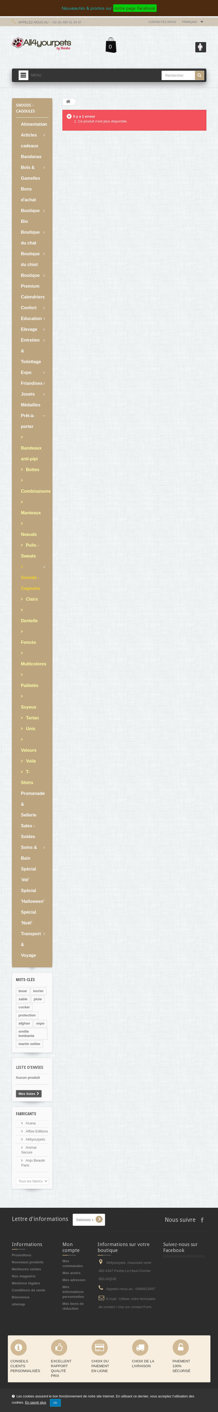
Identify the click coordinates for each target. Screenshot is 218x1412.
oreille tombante (27, 1033)
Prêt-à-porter (28, 421)
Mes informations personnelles (73, 1292)
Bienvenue (21, 1297)
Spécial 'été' (28, 874)
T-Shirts (27, 777)
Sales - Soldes (28, 831)
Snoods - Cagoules (31, 583)
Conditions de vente (28, 1290)
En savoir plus (35, 1402)
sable (23, 999)
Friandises (32, 383)
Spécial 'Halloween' (33, 896)
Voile (30, 761)
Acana (30, 1123)
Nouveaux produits (28, 1262)
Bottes (32, 469)
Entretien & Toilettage (31, 351)
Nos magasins (24, 1276)
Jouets (28, 394)
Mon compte (71, 1247)
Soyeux (28, 707)
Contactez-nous (162, 21)
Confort (29, 307)
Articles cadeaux (29, 140)
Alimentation (34, 124)
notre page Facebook (135, 8)
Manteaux (31, 513)
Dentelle (29, 620)
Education (31, 318)
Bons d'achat (28, 194)
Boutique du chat (30, 237)
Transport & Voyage (31, 944)
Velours (29, 750)
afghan (24, 1023)
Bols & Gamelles (30, 173)
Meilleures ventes (26, 1269)
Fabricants (26, 1114)
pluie (38, 999)
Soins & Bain (29, 852)
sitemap (18, 1304)
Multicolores (33, 664)
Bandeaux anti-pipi (31, 453)
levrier (38, 991)
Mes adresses (73, 1280)
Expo (26, 372)
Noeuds (29, 534)
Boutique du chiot (30, 259)
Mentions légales (26, 1283)
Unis (30, 728)
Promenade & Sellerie (33, 804)
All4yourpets (35, 1139)
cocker (24, 1007)
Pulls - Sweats (30, 550)
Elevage (29, 329)
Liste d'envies (29, 1067)
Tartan (32, 718)
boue (23, 991)
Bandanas (31, 156)
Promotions (21, 1255)
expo (40, 1023)
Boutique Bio (30, 216)
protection (27, 1015)
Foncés (28, 642)
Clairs (31, 599)
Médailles (31, 405)
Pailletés (30, 685)
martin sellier (30, 1044)
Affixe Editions (36, 1131)
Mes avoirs (71, 1273)
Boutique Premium (30, 280)
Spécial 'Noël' (28, 917)
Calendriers (33, 297)
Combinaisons (34, 491)
